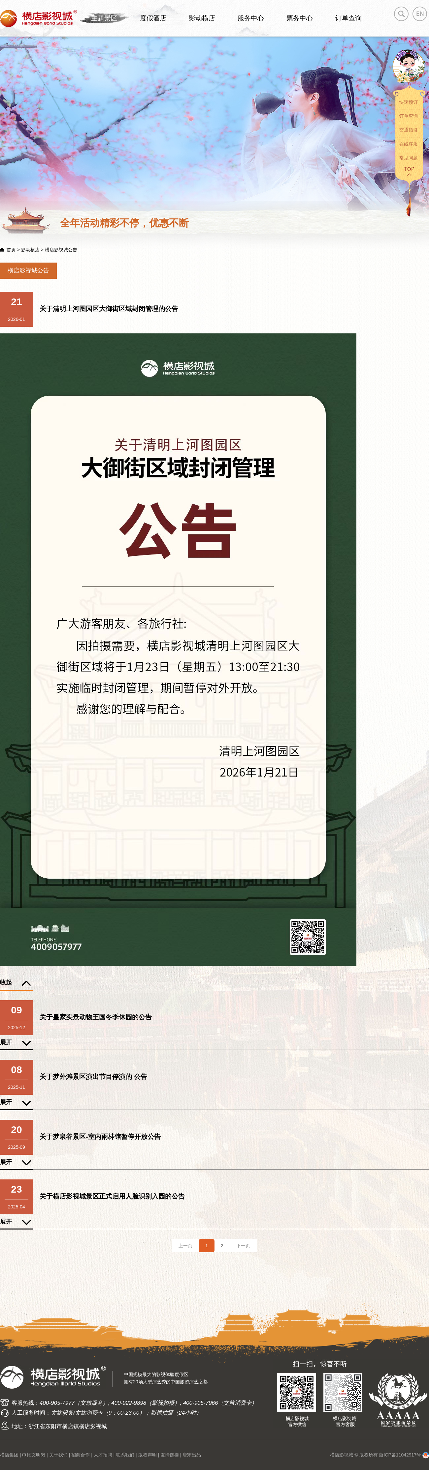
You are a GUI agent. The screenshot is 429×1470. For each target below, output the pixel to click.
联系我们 (125, 1454)
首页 (11, 249)
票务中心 (299, 18)
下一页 (243, 1245)
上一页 (185, 1245)
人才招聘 (103, 1454)
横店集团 (9, 1454)
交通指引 (408, 129)
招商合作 (80, 1454)
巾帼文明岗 (33, 1454)
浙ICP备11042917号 (400, 1454)
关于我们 (58, 1454)
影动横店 (202, 18)
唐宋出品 (191, 1454)
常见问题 (408, 157)
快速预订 (408, 102)
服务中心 (251, 18)
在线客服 (408, 144)
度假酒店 (153, 18)
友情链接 (169, 1454)
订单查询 (348, 18)
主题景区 (104, 18)
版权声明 (147, 1454)
